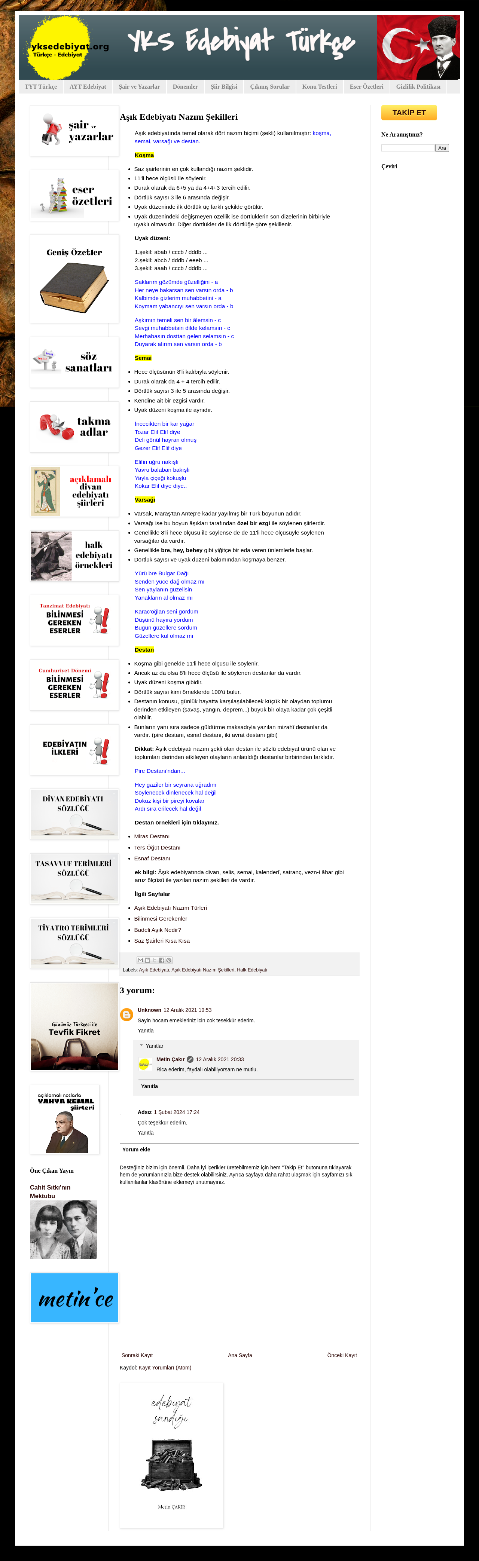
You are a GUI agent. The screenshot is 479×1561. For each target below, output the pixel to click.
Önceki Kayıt (342, 1355)
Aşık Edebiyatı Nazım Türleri (170, 908)
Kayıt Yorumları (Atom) (165, 1368)
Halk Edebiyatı (252, 970)
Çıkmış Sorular (269, 86)
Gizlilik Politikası (418, 86)
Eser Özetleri (367, 86)
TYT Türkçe (41, 86)
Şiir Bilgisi (224, 86)
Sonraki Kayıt (137, 1355)
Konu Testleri (319, 86)
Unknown (149, 1010)
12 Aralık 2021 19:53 (187, 1010)
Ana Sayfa (240, 1355)
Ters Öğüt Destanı (157, 847)
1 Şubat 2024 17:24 (176, 1112)
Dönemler (185, 86)
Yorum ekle (136, 1150)
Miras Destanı (152, 836)
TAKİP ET (409, 112)
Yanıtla (146, 1031)
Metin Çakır (170, 1059)
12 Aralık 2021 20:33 (220, 1059)
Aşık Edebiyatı (154, 970)
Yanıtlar (154, 1046)
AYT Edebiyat (88, 86)
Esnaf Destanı (152, 858)
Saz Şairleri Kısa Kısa (162, 940)
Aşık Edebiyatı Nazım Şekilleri (202, 970)
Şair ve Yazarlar (139, 86)
